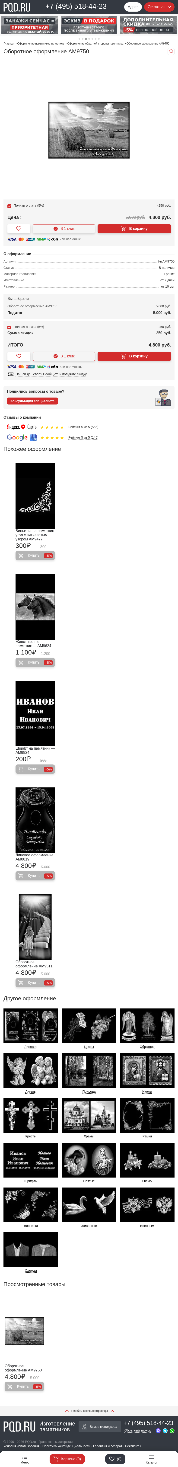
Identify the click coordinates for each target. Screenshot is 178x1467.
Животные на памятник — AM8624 (33, 644)
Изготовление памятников (39, 1426)
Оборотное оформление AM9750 (23, 1368)
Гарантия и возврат (107, 1446)
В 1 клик (64, 229)
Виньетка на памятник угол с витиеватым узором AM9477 (35, 535)
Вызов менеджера (99, 1426)
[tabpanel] (29, 25)
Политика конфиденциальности (66, 1446)
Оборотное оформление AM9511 (34, 964)
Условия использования (21, 1446)
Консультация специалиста (32, 401)
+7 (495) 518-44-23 (76, 6)
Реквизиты (133, 1446)
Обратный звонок (137, 1430)
